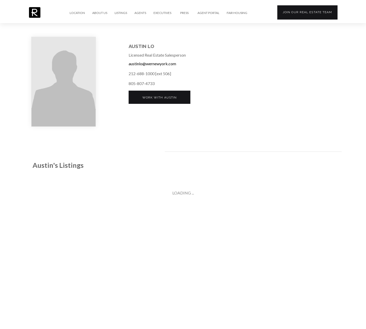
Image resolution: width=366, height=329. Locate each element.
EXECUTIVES (162, 13)
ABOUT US (99, 13)
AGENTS (140, 13)
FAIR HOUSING (237, 13)
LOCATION (77, 13)
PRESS (184, 13)
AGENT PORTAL (208, 13)
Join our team (307, 12)
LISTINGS (121, 13)
